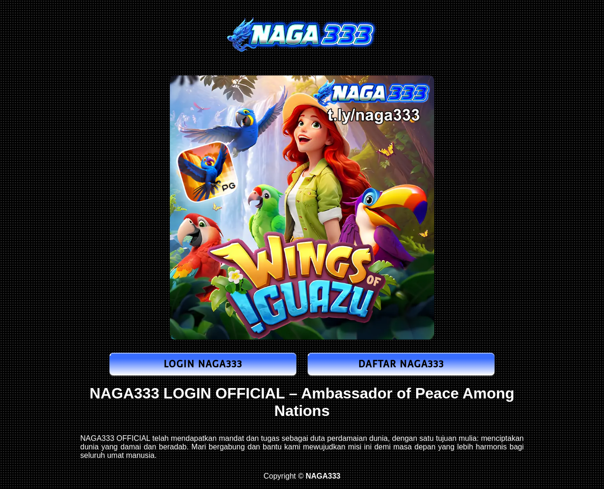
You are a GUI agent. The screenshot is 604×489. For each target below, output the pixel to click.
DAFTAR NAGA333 (401, 364)
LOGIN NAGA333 (202, 364)
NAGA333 (124, 393)
